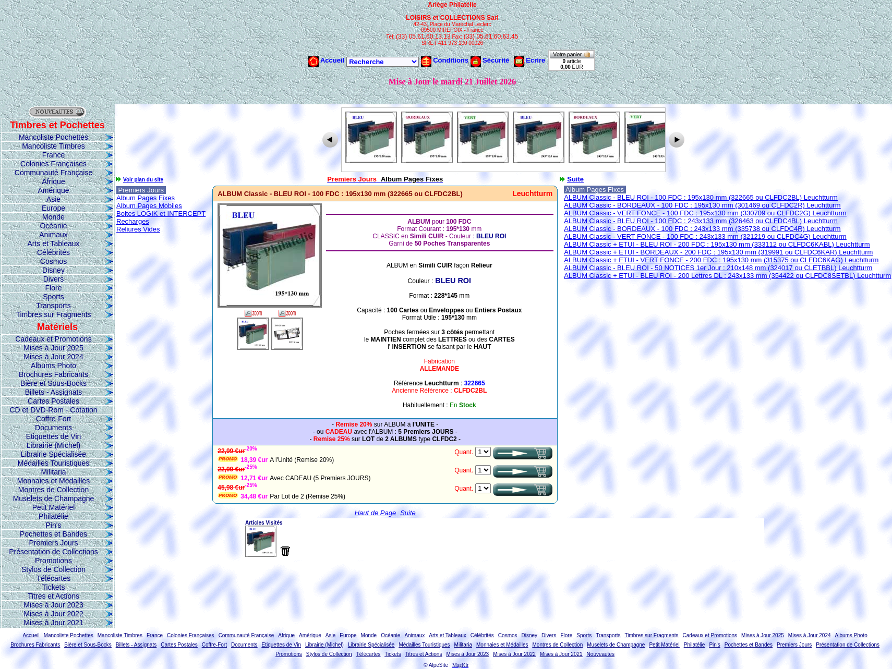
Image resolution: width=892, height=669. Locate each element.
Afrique (53, 181)
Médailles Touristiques (53, 463)
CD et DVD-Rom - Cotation (53, 410)
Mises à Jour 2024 (53, 356)
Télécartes (53, 578)
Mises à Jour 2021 (53, 622)
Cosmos (53, 261)
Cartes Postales (53, 401)
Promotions (53, 560)
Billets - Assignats (53, 392)
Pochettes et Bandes (53, 534)
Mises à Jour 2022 (53, 614)
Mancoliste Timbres (53, 146)
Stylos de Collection (53, 569)
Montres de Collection (53, 489)
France (53, 155)
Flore (53, 288)
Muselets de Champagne (53, 498)
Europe (53, 208)
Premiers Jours (53, 543)
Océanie (53, 226)
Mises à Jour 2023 (53, 605)
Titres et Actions (53, 596)
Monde (53, 217)
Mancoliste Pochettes (53, 137)
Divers (53, 279)
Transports (53, 305)
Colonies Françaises (53, 164)
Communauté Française (53, 172)
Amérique (53, 190)
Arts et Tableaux (53, 243)
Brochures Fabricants (53, 374)
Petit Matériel (53, 507)
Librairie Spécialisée (53, 454)
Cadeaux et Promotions (53, 339)
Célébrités (53, 252)
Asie (53, 199)
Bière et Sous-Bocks (53, 383)
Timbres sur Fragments (53, 314)
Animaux (53, 234)
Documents (53, 427)
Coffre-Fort (53, 419)
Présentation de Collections (53, 552)
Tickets (53, 587)
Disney (53, 270)
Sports (53, 297)
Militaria (53, 472)
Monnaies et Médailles (53, 481)
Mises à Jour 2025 (53, 348)
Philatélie (53, 516)
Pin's (54, 525)
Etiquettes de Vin (53, 436)
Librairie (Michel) (53, 445)
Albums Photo (53, 365)
